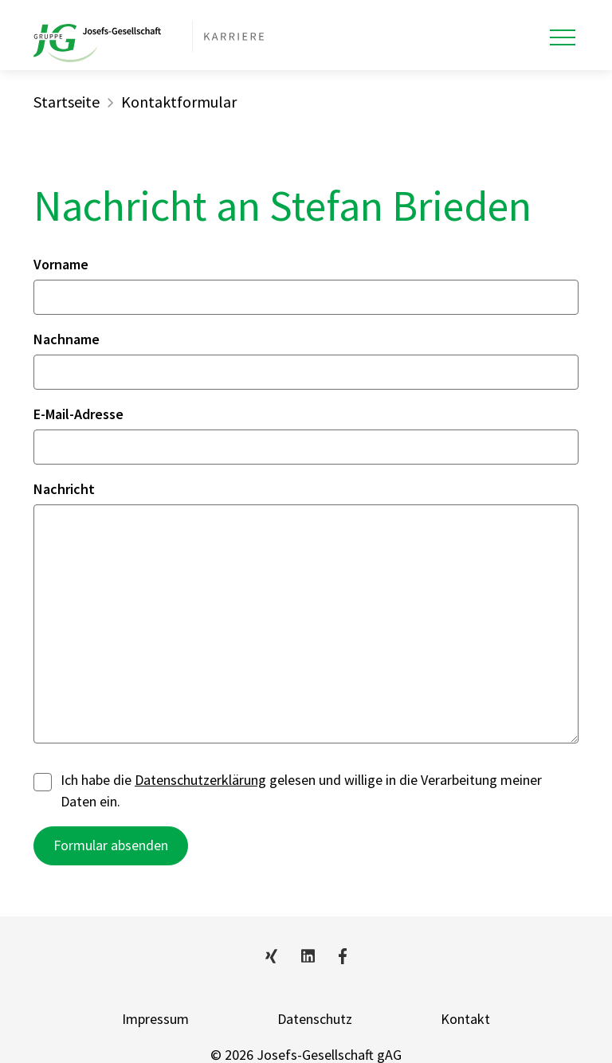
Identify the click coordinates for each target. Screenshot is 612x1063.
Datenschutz (314, 1019)
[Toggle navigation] (563, 37)
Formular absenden (110, 845)
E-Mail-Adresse (78, 414)
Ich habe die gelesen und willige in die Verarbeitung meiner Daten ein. (287, 790)
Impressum (155, 1019)
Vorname (60, 264)
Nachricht (64, 489)
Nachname (66, 339)
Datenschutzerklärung (200, 780)
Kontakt (465, 1019)
